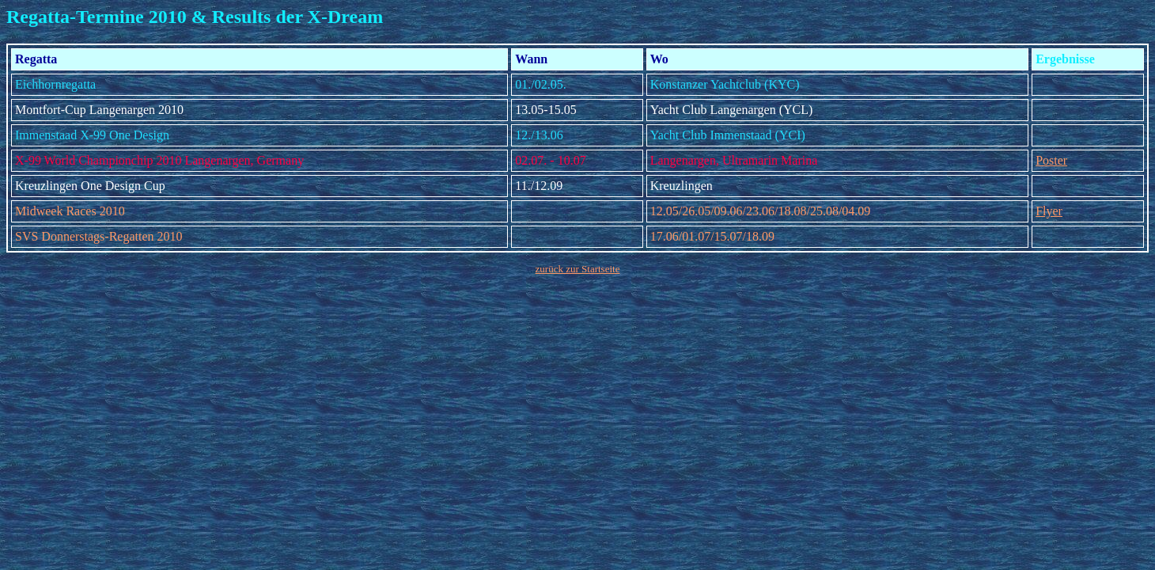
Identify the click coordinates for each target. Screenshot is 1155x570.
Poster (1051, 160)
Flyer (1049, 211)
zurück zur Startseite (578, 269)
